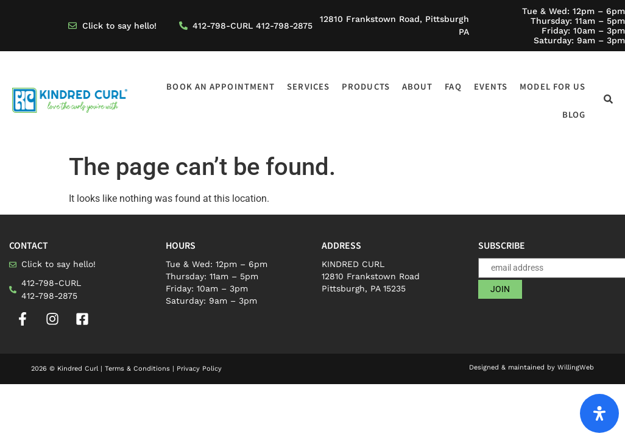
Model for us (552, 86)
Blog (573, 114)
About (417, 86)
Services (308, 86)
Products (366, 86)
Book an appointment (220, 86)
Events (491, 86)
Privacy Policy (199, 369)
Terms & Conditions (137, 369)
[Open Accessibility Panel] (599, 413)
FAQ (453, 86)
